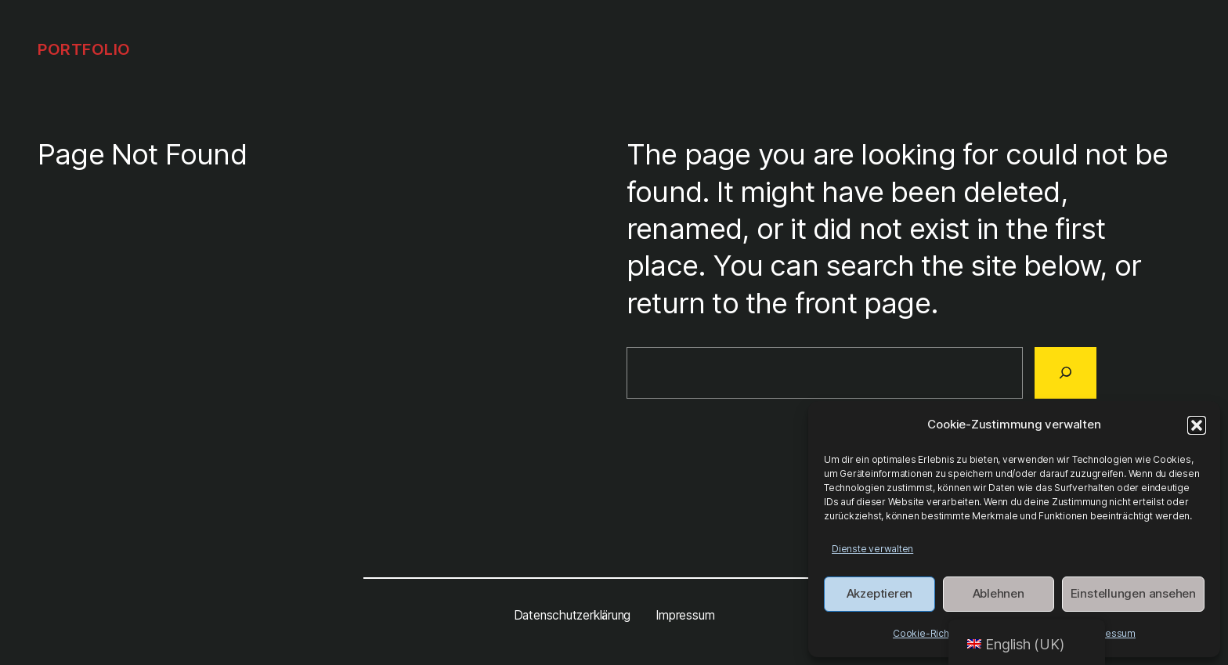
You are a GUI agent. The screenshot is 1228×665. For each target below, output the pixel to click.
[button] (1197, 425)
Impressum (1110, 633)
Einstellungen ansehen (1133, 593)
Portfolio (84, 49)
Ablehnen (998, 593)
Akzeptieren (880, 593)
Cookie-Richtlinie (931, 633)
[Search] (1065, 372)
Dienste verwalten (872, 549)
